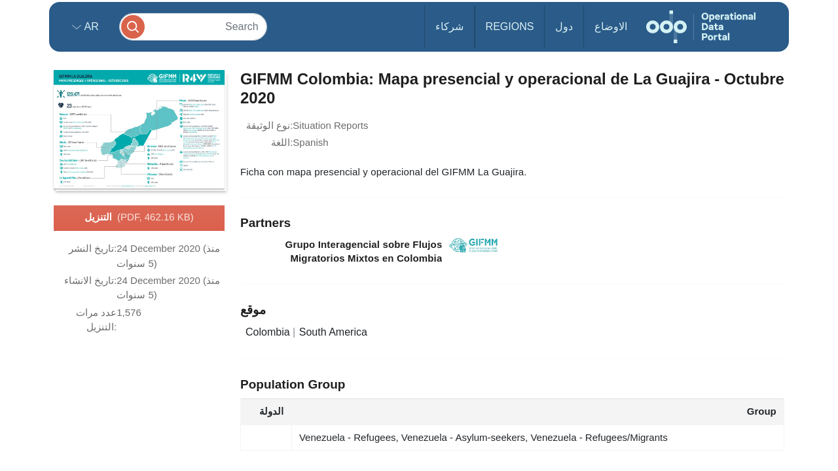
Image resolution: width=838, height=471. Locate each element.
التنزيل (139, 218)
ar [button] (90, 26)
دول (564, 26)
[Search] (193, 26)
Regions (510, 26)
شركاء (449, 26)
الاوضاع (610, 26)
